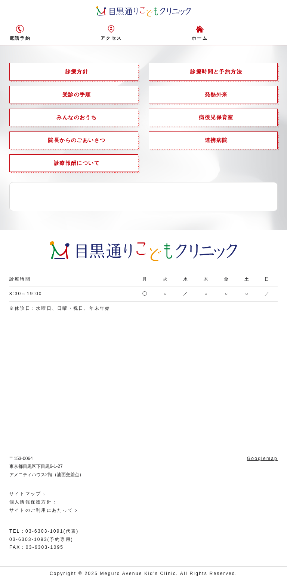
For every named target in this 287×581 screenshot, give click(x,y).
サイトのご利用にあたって (41, 510)
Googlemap (262, 458)
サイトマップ (25, 493)
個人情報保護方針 (30, 502)
